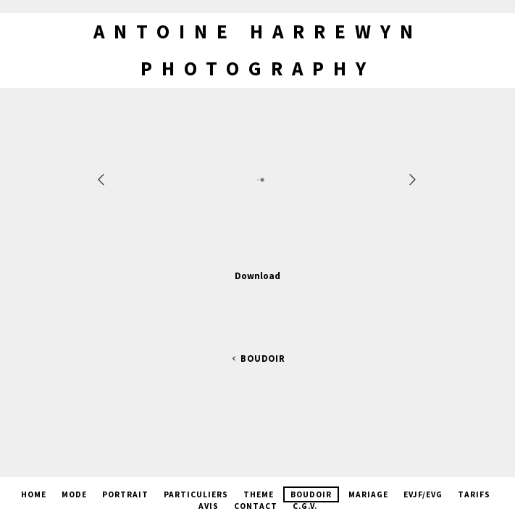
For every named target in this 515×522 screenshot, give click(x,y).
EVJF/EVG (423, 494)
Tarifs (474, 494)
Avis (208, 506)
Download (257, 275)
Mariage (368, 494)
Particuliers (196, 494)
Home (33, 494)
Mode (74, 494)
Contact (255, 506)
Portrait (125, 494)
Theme (258, 494)
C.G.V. (305, 506)
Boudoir (257, 358)
